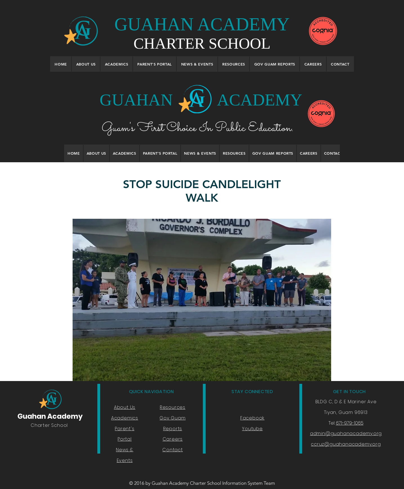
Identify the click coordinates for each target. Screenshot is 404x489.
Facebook (252, 418)
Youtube (252, 428)
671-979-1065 (349, 423)
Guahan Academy (50, 416)
